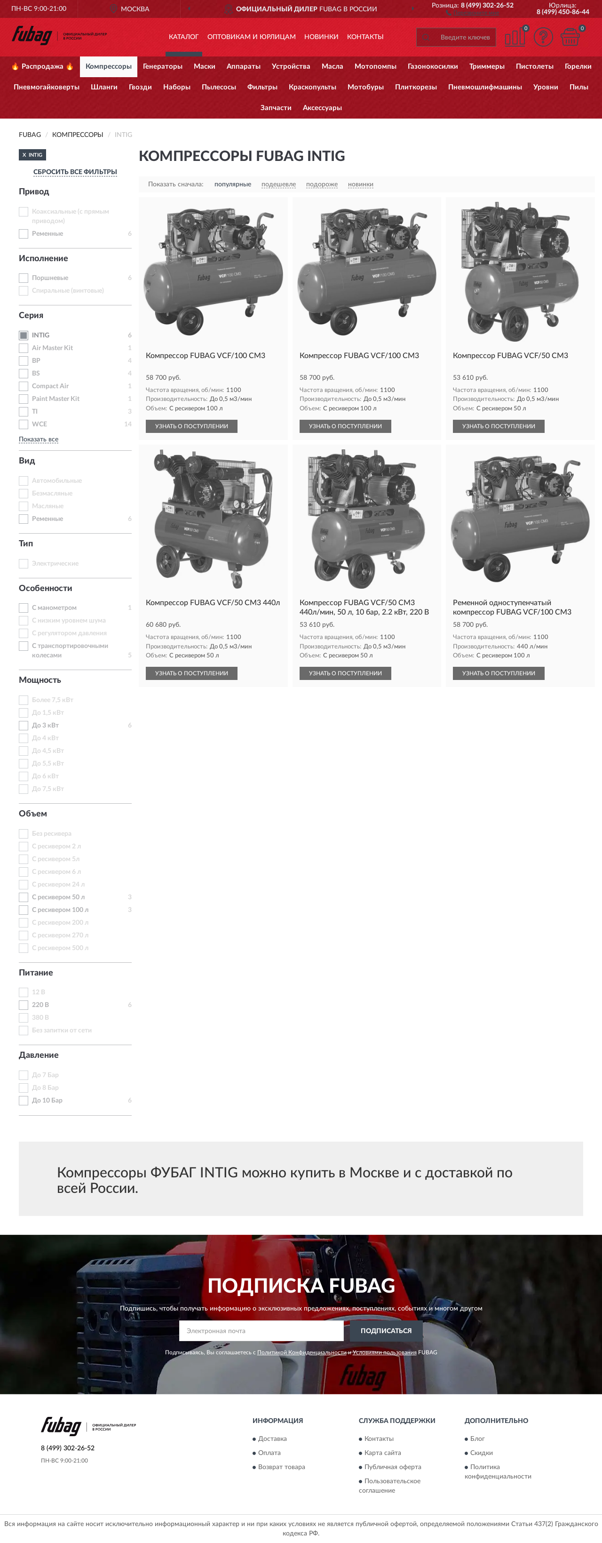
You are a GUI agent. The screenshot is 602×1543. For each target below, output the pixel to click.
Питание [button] (36, 973)
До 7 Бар (45, 1075)
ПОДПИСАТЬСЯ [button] (386, 1331)
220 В (40, 1005)
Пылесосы (219, 87)
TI (35, 411)
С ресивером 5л (55, 859)
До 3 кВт (45, 725)
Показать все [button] (38, 439)
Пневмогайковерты (46, 87)
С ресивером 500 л (60, 948)
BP (36, 361)
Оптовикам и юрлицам (251, 37)
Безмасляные (52, 493)
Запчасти (276, 108)
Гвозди (140, 87)
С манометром (54, 608)
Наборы (176, 87)
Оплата (269, 1453)
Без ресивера (51, 834)
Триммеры (487, 66)
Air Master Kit (52, 348)
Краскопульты (312, 87)
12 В (38, 992)
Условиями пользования (385, 1352)
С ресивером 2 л (56, 846)
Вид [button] (27, 461)
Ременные (47, 234)
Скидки (481, 1453)
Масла (332, 66)
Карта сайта (382, 1453)
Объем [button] (33, 814)
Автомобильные (57, 481)
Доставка (272, 1439)
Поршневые (50, 278)
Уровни (545, 87)
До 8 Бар (45, 1088)
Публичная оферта (392, 1467)
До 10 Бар (47, 1100)
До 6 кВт (45, 776)
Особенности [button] (45, 588)
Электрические (55, 563)
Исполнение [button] (43, 259)
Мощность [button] (40, 680)
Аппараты (244, 66)
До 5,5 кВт (48, 763)
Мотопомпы (375, 66)
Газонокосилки (433, 66)
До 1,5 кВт (48, 713)
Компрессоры (109, 66)
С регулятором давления (69, 633)
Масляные (47, 506)
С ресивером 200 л (60, 922)
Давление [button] (39, 1055)
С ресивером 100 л (60, 910)
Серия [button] (31, 316)
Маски (204, 66)
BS (36, 373)
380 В (40, 1018)
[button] (472, 12)
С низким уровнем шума (69, 620)
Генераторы (162, 66)
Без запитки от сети (62, 1030)
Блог (477, 1439)
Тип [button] (26, 544)
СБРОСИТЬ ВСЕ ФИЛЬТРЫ (75, 172)
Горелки (578, 66)
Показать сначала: (176, 184)
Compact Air (50, 386)
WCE (39, 424)
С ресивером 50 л (58, 897)
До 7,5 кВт (48, 789)
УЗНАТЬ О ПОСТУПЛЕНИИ (191, 426)
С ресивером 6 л (56, 872)
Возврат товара (281, 1467)
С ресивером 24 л (58, 884)
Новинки (321, 37)
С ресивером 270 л (60, 935)
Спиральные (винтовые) (68, 291)
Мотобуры (366, 87)
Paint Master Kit (55, 399)
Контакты (365, 37)
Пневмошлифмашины (485, 87)
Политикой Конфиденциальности (302, 1352)
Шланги (104, 87)
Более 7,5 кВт (52, 700)
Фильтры (262, 87)
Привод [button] (34, 192)
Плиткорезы (416, 87)
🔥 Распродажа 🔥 (42, 66)
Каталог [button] (184, 37)
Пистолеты (535, 66)
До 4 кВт (45, 738)
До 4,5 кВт (48, 751)
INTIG (40, 335)
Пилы (579, 87)
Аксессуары (322, 108)
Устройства (291, 66)
